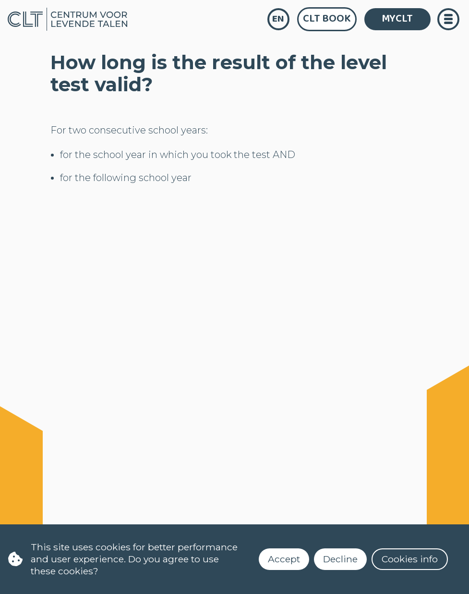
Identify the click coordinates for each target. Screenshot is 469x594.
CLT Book (327, 18)
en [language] (278, 19)
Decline (340, 559)
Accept (284, 559)
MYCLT (397, 18)
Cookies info (410, 559)
